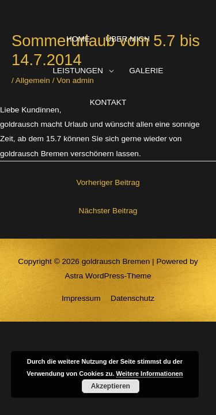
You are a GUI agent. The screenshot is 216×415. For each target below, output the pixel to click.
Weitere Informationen (149, 373)
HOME (78, 39)
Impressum (81, 298)
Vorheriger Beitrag (107, 182)
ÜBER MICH (127, 39)
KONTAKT (108, 102)
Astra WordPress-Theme (108, 275)
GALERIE (146, 70)
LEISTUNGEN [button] (78, 70)
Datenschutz (132, 298)
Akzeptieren (110, 386)
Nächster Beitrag (108, 210)
